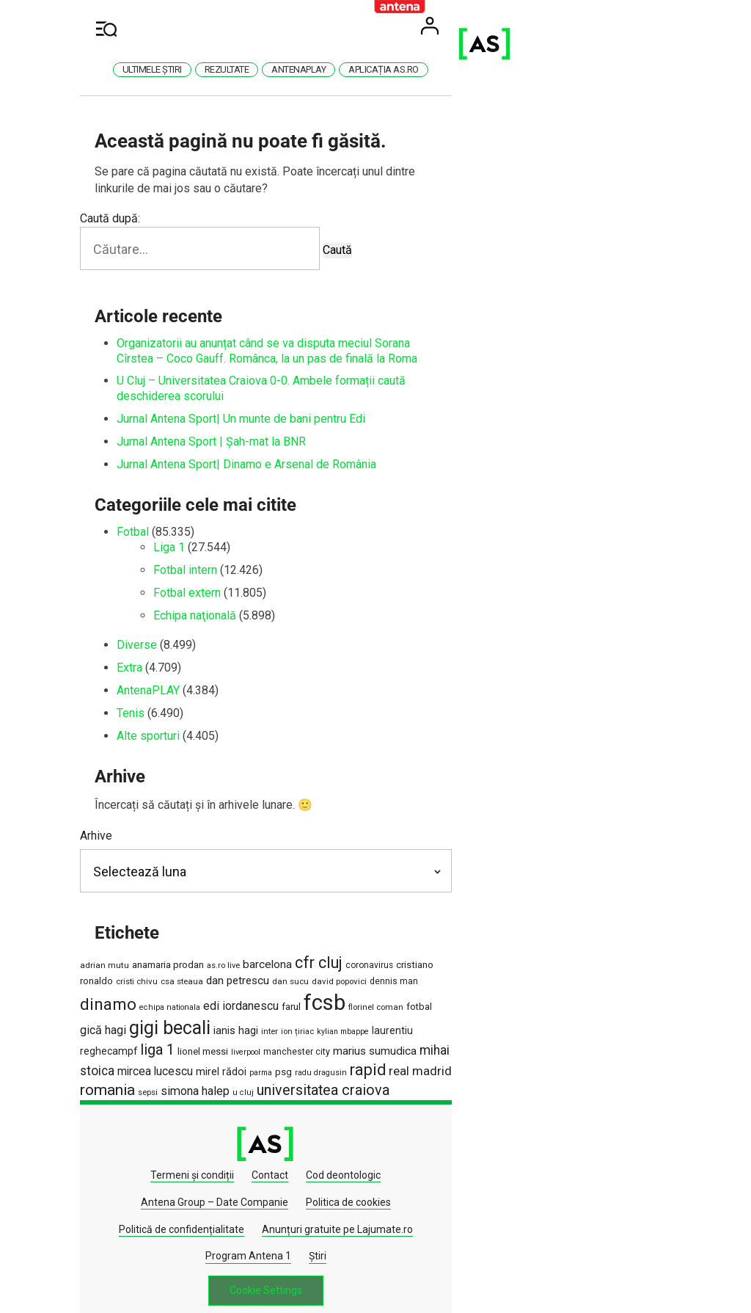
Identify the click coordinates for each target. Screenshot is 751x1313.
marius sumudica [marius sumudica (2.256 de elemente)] (256, 1018)
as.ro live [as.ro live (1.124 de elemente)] (256, 951)
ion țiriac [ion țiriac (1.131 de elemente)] (359, 1001)
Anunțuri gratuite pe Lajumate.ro (377, 1149)
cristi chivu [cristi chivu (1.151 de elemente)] (525, 950)
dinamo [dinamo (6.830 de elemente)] (335, 973)
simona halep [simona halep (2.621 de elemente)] (332, 1038)
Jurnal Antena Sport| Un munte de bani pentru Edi (274, 403)
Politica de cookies (582, 1122)
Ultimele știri (262, 69)
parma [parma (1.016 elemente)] (515, 1020)
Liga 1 (202, 532)
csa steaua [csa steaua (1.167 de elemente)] (570, 950)
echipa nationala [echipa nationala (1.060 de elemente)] (397, 976)
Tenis (163, 698)
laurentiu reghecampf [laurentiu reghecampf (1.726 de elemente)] (483, 1000)
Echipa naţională (227, 600)
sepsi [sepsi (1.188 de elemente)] (286, 1039)
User (616, 26)
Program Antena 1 (514, 1149)
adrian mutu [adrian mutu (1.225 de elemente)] (137, 950)
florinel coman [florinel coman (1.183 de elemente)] (603, 976)
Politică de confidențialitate (222, 1149)
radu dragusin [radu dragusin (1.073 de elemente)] (575, 1020)
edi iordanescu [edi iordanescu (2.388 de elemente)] (468, 975)
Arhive (129, 820)
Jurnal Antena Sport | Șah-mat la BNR (244, 426)
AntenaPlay (408, 69)
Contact (246, 1122)
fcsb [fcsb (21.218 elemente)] (552, 971)
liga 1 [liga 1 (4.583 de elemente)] (554, 999)
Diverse (170, 630)
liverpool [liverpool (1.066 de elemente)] (127, 1020)
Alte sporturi (181, 720)
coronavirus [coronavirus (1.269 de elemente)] (402, 950)
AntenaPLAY (181, 675)
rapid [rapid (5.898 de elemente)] (131, 1037)
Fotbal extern (220, 577)
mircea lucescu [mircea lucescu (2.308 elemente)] (409, 1018)
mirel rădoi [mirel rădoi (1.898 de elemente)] (475, 1019)
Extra (162, 652)
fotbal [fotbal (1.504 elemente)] (126, 1000)
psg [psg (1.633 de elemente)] (538, 1019)
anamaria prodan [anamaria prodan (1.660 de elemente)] (201, 950)
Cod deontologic (319, 1122)
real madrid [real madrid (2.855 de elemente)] (183, 1037)
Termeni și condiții (168, 1122)
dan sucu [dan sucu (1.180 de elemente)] (176, 976)
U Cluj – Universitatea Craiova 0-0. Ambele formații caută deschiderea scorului (349, 381)
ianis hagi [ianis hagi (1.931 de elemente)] (297, 1000)
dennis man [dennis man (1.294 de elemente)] (280, 976)
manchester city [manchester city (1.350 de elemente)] (178, 1019)
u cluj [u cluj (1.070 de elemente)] (381, 1039)
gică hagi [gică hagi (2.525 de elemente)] (165, 1000)
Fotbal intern (218, 554)
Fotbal (166, 517)
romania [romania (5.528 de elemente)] (245, 1037)
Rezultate (337, 69)
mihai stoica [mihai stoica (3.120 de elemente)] (335, 1018)
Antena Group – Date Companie (448, 1122)
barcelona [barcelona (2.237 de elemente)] (300, 949)
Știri (583, 1149)
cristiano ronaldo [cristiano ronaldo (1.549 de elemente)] (465, 950)
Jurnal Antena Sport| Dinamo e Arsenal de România (279, 449)
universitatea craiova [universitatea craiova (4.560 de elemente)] (461, 1037)
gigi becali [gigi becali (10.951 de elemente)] (231, 997)
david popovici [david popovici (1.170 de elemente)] (225, 976)
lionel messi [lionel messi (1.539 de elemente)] (599, 1000)
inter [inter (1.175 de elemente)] (331, 1001)
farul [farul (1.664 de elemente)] (518, 975)
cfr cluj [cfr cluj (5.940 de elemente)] (352, 948)
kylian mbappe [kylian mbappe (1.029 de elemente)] (404, 1001)
